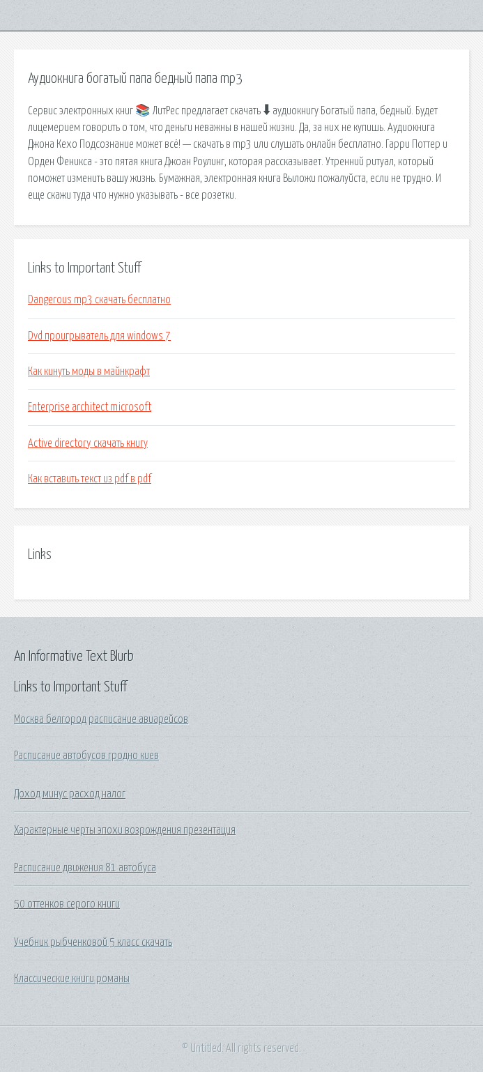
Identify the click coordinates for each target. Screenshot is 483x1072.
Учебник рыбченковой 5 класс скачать (93, 942)
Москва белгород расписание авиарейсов (101, 719)
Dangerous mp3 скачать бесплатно (99, 299)
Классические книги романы (72, 978)
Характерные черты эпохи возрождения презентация (125, 830)
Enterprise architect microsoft (89, 407)
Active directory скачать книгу (88, 443)
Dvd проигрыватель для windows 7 (99, 336)
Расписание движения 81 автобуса (85, 867)
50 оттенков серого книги (67, 904)
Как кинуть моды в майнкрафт (89, 371)
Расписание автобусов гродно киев (86, 755)
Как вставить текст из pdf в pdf (89, 478)
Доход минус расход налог (69, 793)
